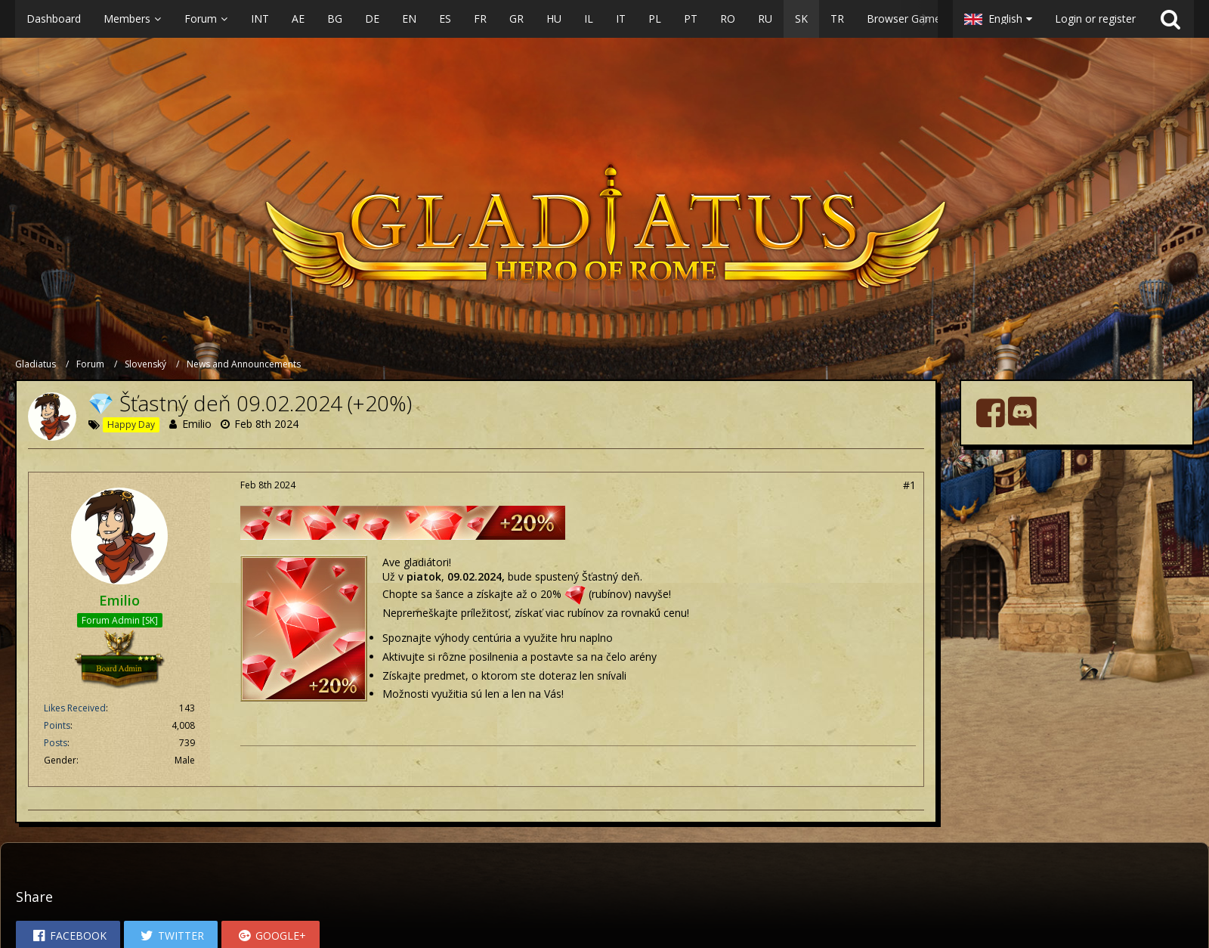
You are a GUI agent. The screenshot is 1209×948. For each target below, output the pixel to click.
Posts (55, 742)
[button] (476, 19)
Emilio (197, 424)
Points (57, 725)
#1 (909, 485)
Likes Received (75, 708)
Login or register (1095, 18)
